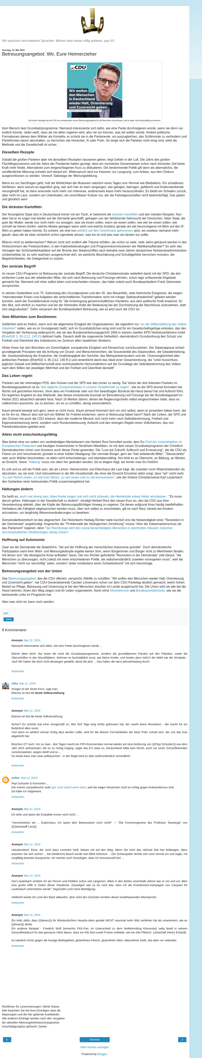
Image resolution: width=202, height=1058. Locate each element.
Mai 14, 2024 (32, 914)
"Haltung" (34, 462)
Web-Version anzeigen (94, 1047)
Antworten (17, 671)
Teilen (9, 619)
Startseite (95, 1039)
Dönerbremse (119, 590)
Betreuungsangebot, (22, 578)
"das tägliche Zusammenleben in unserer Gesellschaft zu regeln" (85, 387)
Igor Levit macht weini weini (68, 787)
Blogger (102, 1054)
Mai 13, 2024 (32, 875)
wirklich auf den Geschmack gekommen (105, 230)
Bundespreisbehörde (150, 590)
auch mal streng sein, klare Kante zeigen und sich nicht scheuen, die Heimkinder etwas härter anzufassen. (94, 496)
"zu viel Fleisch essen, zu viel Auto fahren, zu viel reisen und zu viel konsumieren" (58, 477)
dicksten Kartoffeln (125, 214)
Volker (15, 777)
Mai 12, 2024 (32, 640)
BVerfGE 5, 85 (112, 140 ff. (21, 336)
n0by (14, 683)
